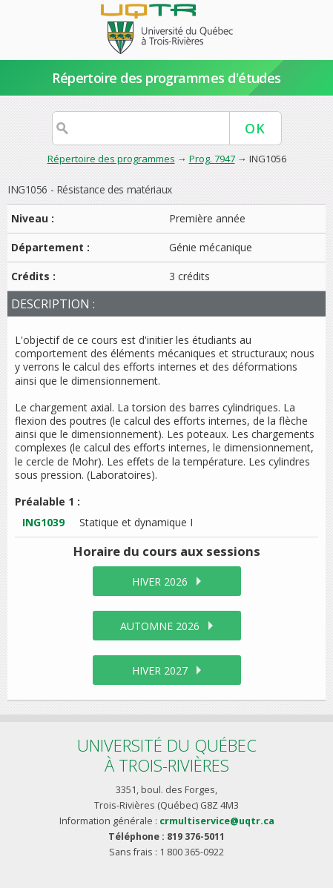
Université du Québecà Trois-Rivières (167, 755)
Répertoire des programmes (111, 158)
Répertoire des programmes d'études (166, 78)
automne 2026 (160, 626)
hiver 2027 (160, 670)
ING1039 (43, 522)
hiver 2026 (160, 581)
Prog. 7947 (212, 158)
